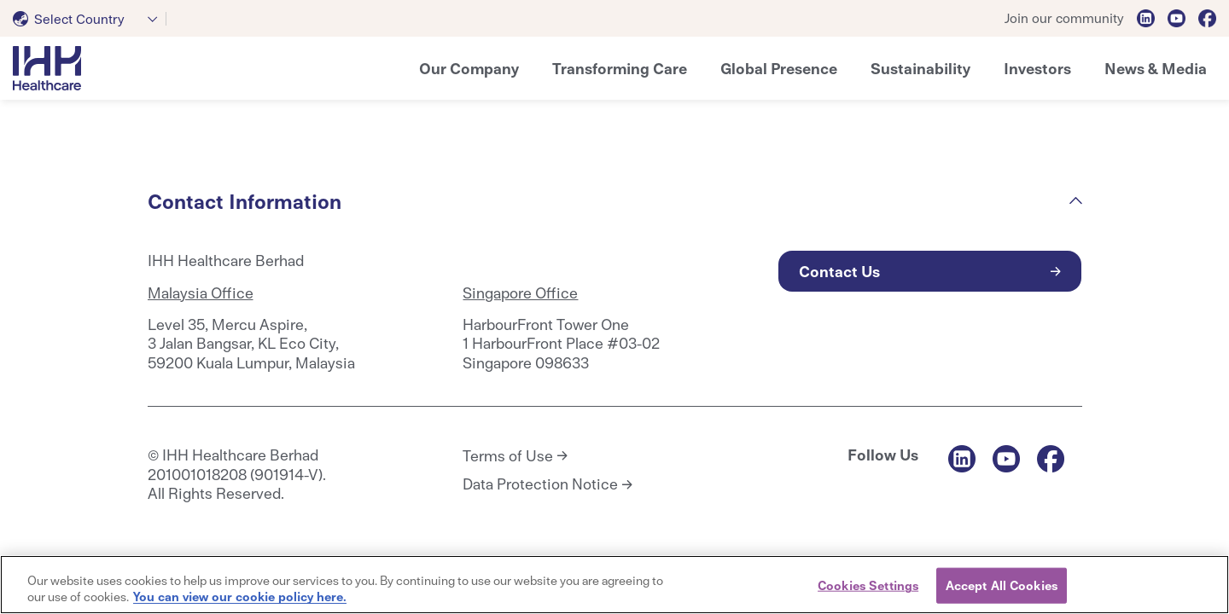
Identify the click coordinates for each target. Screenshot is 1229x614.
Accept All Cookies (1001, 585)
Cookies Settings (868, 585)
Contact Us (839, 271)
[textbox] (72, 18)
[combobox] (89, 19)
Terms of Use (508, 455)
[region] (614, 584)
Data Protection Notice (540, 483)
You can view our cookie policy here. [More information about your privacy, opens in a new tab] (240, 596)
